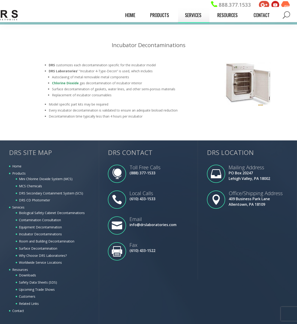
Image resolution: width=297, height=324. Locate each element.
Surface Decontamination (38, 248)
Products (159, 15)
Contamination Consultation (40, 220)
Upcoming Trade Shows (37, 289)
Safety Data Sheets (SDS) (38, 282)
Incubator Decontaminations (40, 234)
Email (136, 218)
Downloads (27, 275)
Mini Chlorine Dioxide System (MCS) (46, 179)
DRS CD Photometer (34, 200)
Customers (27, 296)
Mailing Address (246, 167)
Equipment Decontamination (40, 227)
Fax (133, 244)
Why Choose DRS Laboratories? (43, 255)
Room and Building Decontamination (46, 241)
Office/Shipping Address (256, 193)
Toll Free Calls (145, 167)
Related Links (29, 303)
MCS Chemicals (30, 186)
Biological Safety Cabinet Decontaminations (52, 213)
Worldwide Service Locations (40, 262)
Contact (262, 15)
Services (193, 15)
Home (130, 15)
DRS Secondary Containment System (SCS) (51, 193)
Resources (227, 15)
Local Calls (141, 193)
